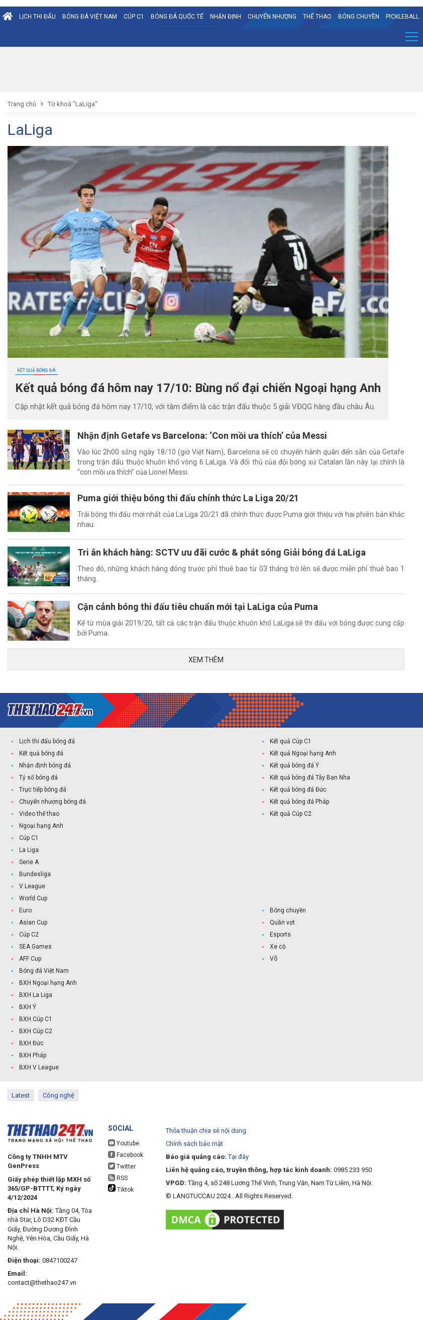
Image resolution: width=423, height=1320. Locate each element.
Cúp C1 (134, 16)
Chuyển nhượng (272, 16)
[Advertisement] (211, 69)
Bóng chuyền (358, 16)
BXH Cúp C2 (35, 1031)
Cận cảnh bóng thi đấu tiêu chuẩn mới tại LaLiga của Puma (197, 606)
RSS (118, 1178)
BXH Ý (27, 1007)
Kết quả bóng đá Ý (294, 765)
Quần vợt (282, 922)
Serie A (29, 862)
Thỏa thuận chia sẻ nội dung (206, 1130)
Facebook (125, 1154)
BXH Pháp (32, 1055)
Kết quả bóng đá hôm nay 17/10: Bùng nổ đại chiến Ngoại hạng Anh (198, 388)
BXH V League (39, 1067)
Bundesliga (35, 874)
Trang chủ (22, 104)
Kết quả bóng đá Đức (298, 789)
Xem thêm (206, 660)
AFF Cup (30, 958)
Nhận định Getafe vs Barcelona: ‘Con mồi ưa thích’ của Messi (202, 435)
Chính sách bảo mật (194, 1143)
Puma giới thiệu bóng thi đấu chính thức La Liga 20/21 (188, 498)
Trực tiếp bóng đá (42, 789)
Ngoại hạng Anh (41, 825)
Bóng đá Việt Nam (89, 16)
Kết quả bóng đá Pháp (299, 801)
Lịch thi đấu (37, 16)
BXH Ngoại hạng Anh (48, 982)
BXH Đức (31, 1043)
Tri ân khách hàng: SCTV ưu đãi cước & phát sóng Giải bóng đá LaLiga (221, 552)
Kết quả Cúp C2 (290, 813)
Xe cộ (278, 946)
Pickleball (402, 16)
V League (32, 886)
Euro (25, 910)
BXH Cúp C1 (35, 1019)
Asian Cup (33, 922)
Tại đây (238, 1156)
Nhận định (225, 16)
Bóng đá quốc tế (177, 16)
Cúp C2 (29, 934)
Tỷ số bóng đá (38, 777)
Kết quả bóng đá (36, 370)
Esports (280, 934)
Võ (273, 958)
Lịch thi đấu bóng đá (47, 741)
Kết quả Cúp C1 (290, 741)
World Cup (33, 898)
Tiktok (121, 1188)
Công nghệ (58, 1095)
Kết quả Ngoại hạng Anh (303, 753)
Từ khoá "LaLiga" (72, 104)
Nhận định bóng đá (45, 765)
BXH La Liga (35, 994)
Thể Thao (317, 16)
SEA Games (35, 946)
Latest (21, 1095)
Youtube (123, 1143)
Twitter (122, 1166)
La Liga (29, 849)
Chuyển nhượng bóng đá (52, 801)
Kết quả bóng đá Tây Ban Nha (310, 777)
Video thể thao (39, 813)
